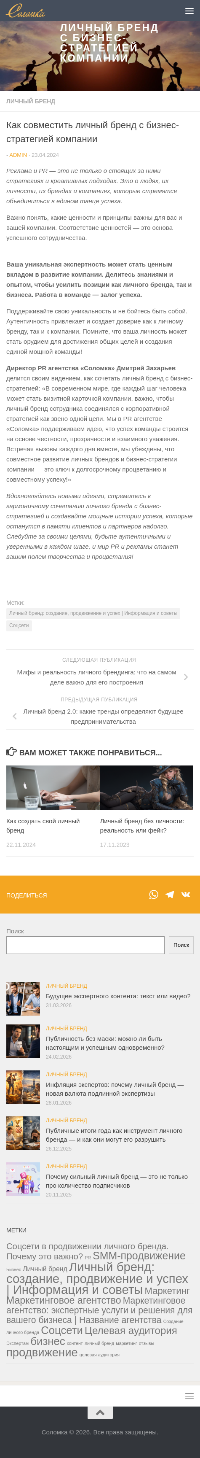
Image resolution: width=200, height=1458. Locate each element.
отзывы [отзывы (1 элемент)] (146, 1343)
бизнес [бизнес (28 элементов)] (47, 1341)
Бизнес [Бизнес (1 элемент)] (13, 1269)
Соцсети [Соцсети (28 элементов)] (62, 1330)
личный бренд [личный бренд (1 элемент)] (99, 1343)
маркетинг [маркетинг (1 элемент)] (126, 1343)
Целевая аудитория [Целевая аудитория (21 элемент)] (131, 1330)
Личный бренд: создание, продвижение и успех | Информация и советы (93, 613)
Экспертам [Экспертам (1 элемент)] (17, 1343)
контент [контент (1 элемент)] (75, 1343)
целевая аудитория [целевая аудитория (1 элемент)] (100, 1354)
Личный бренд (30, 101)
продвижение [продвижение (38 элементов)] (42, 1352)
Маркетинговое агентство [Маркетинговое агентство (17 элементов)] (63, 1300)
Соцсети (19, 625)
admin (18, 155)
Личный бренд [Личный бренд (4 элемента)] (45, 1268)
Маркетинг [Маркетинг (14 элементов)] (167, 1291)
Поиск (15, 931)
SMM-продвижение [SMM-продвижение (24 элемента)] (139, 1255)
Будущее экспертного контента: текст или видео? (118, 996)
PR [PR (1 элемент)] (88, 1257)
